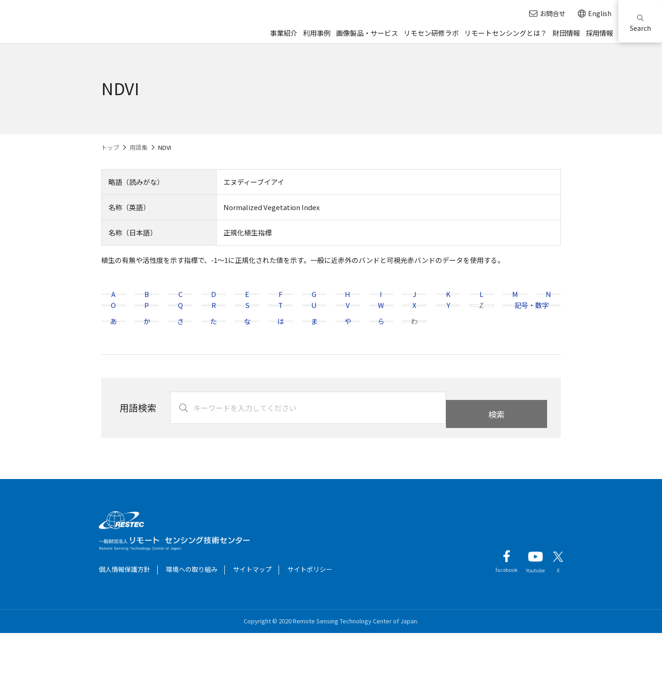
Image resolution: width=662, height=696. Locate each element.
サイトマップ (252, 632)
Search (640, 24)
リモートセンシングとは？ (505, 33)
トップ (110, 147)
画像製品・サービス (367, 33)
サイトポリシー (309, 632)
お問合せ (547, 13)
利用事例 (317, 33)
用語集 (139, 147)
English (594, 13)
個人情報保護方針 (124, 632)
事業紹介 (283, 33)
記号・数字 (531, 337)
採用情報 (599, 33)
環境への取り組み (191, 632)
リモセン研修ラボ (431, 33)
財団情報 (566, 33)
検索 (496, 471)
